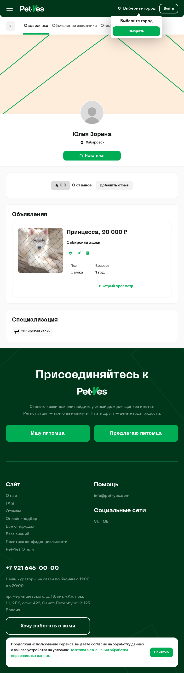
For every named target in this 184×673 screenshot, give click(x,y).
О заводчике (36, 26)
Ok (105, 522)
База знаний (17, 534)
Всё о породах (20, 527)
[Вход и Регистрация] (168, 8)
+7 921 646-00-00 (32, 568)
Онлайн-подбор (21, 519)
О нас (11, 496)
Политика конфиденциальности (36, 542)
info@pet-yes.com (111, 496)
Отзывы (108, 26)
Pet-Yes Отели (20, 550)
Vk (96, 522)
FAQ (10, 504)
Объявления (74, 26)
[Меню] (9, 8)
